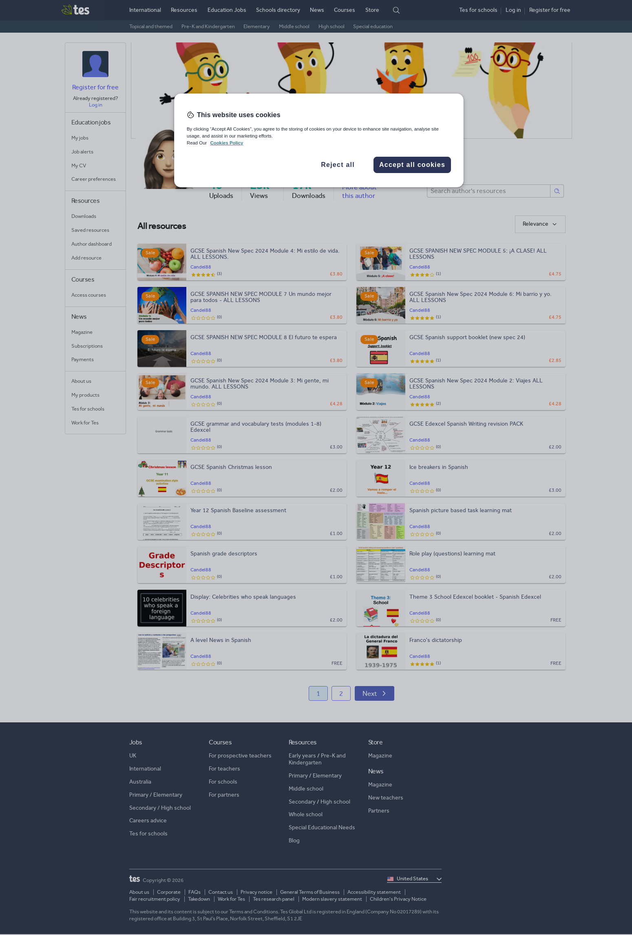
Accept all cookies (412, 164)
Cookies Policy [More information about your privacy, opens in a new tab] (226, 142)
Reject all (338, 164)
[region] (319, 140)
